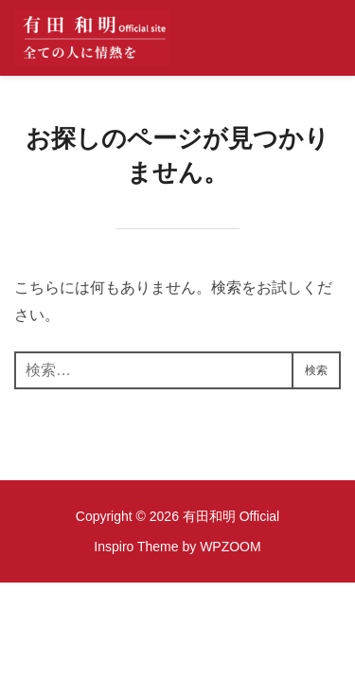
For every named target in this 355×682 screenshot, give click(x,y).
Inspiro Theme (136, 546)
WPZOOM (230, 546)
